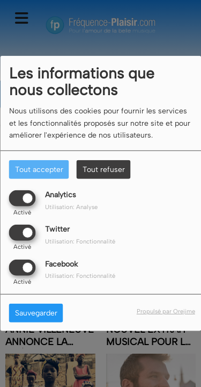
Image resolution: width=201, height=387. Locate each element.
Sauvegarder (36, 312)
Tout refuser (104, 169)
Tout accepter (39, 169)
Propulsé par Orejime (166, 310)
